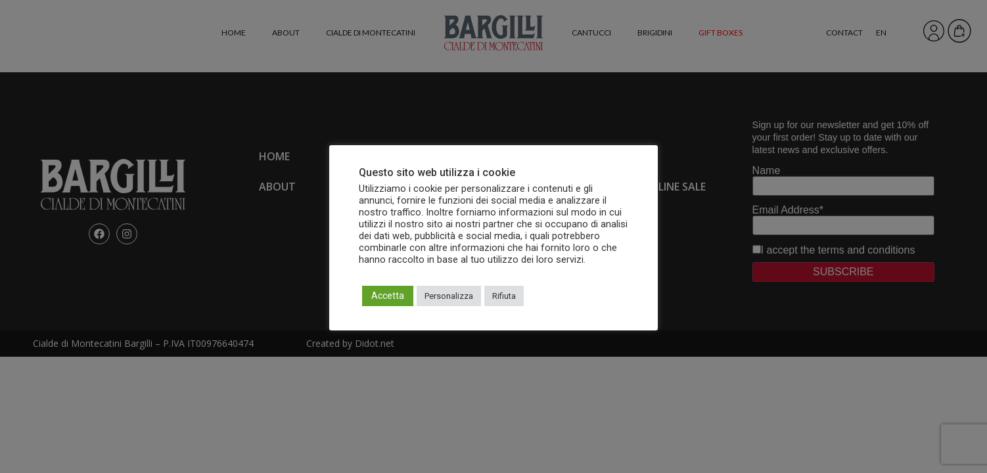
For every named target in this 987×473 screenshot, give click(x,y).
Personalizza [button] (449, 296)
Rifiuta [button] (504, 296)
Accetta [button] (387, 295)
